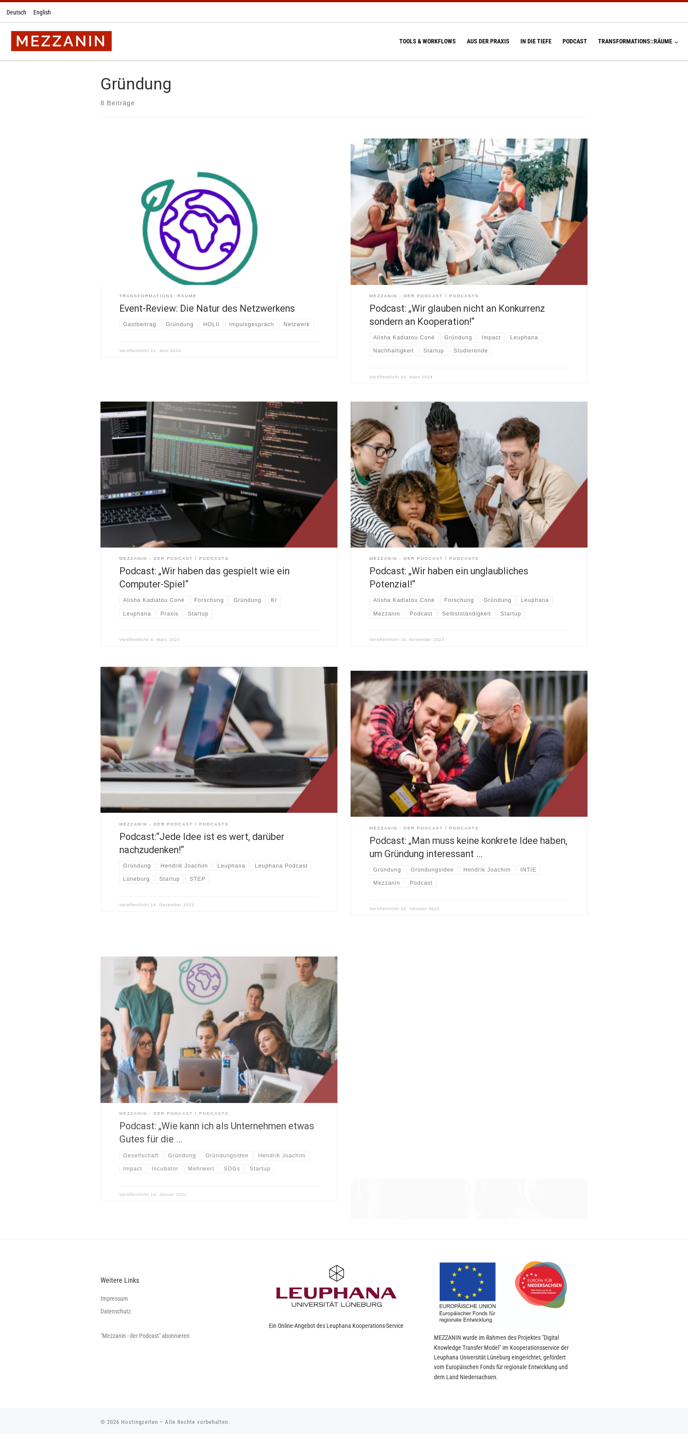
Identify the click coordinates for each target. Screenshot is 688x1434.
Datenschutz (115, 1308)
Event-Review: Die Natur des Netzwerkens (207, 308)
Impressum (114, 1295)
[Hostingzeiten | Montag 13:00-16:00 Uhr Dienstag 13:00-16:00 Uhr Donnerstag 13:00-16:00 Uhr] (61, 40)
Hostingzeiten (139, 1419)
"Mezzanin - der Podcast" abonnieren (145, 1332)
